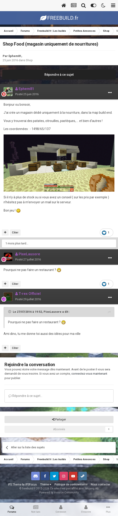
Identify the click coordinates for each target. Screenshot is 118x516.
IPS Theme (14, 484)
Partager (59, 419)
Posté (27, 94)
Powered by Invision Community (59, 492)
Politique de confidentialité (71, 484)
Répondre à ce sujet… (25, 396)
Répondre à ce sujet (59, 74)
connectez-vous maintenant (89, 373)
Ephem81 (15, 56)
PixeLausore (52, 311)
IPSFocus (31, 484)
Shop (29, 60)
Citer (15, 232)
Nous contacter (100, 484)
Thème (45, 484)
